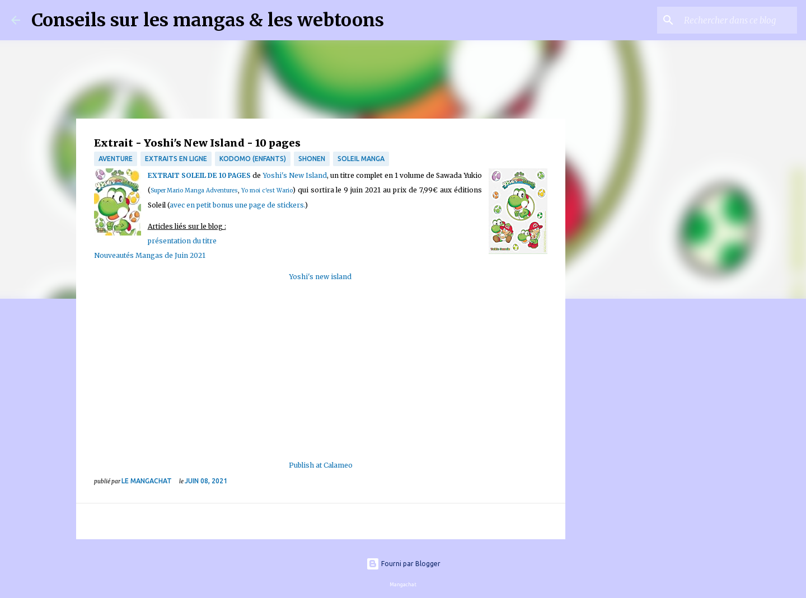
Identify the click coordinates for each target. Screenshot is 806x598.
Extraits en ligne (176, 158)
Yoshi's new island (320, 276)
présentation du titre (182, 241)
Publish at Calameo (321, 465)
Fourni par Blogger (403, 563)
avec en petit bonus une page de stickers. (237, 205)
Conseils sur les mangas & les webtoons (207, 20)
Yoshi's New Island (295, 175)
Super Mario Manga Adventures (194, 190)
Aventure (116, 158)
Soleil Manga (361, 158)
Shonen (311, 158)
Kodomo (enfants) (252, 158)
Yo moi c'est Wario (267, 190)
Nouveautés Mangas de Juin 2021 (149, 255)
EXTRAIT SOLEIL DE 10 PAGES (199, 175)
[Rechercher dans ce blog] (738, 20)
